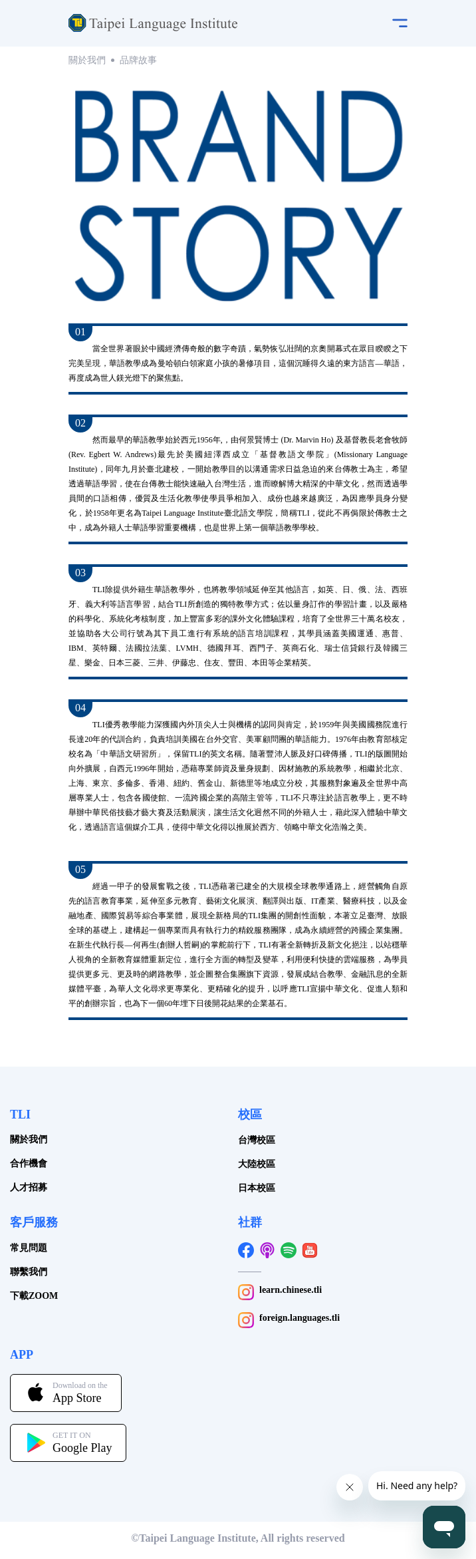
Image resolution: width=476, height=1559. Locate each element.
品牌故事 (138, 60)
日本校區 (256, 1188)
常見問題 (28, 1248)
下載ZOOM (34, 1296)
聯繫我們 (28, 1272)
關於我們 (87, 60)
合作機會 (28, 1163)
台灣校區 (256, 1140)
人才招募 (28, 1187)
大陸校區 (256, 1164)
